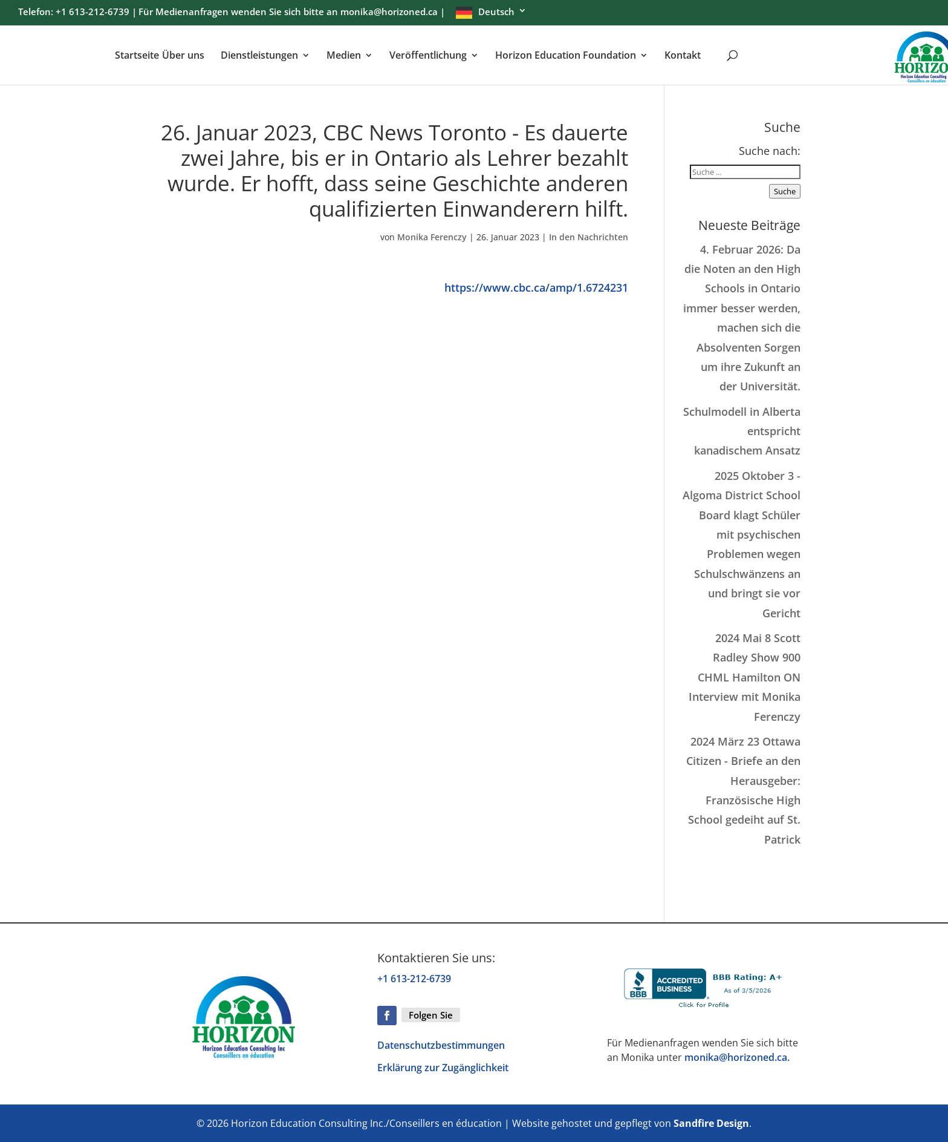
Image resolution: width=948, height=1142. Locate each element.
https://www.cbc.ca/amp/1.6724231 (536, 287)
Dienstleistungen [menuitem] (259, 56)
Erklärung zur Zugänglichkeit (442, 1067)
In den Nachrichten (588, 237)
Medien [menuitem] (343, 56)
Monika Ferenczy (432, 237)
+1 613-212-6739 (414, 978)
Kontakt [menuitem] (682, 56)
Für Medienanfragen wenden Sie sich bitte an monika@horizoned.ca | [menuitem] (291, 13)
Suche (785, 191)
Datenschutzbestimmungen (441, 1045)
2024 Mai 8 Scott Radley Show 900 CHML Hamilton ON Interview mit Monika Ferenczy (744, 677)
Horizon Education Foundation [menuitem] (565, 56)
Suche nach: (769, 150)
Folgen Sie (431, 1015)
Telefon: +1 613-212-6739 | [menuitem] (77, 13)
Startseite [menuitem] (137, 56)
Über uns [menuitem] (183, 56)
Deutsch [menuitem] (496, 12)
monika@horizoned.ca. (737, 1057)
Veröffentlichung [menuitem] (428, 56)
